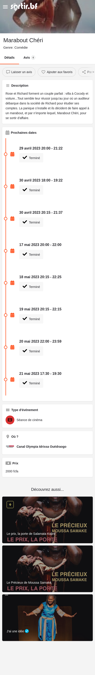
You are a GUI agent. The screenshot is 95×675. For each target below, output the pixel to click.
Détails (9, 57)
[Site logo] (24, 6)
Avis (29, 58)
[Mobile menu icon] (5, 6)
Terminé (31, 157)
